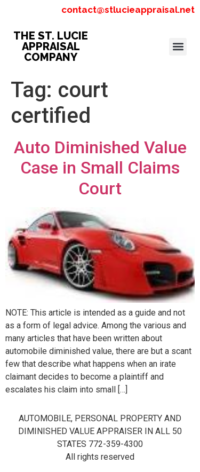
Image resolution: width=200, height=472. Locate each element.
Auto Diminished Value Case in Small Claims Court (100, 168)
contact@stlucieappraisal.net (128, 9)
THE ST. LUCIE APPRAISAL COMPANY (50, 46)
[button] (178, 47)
